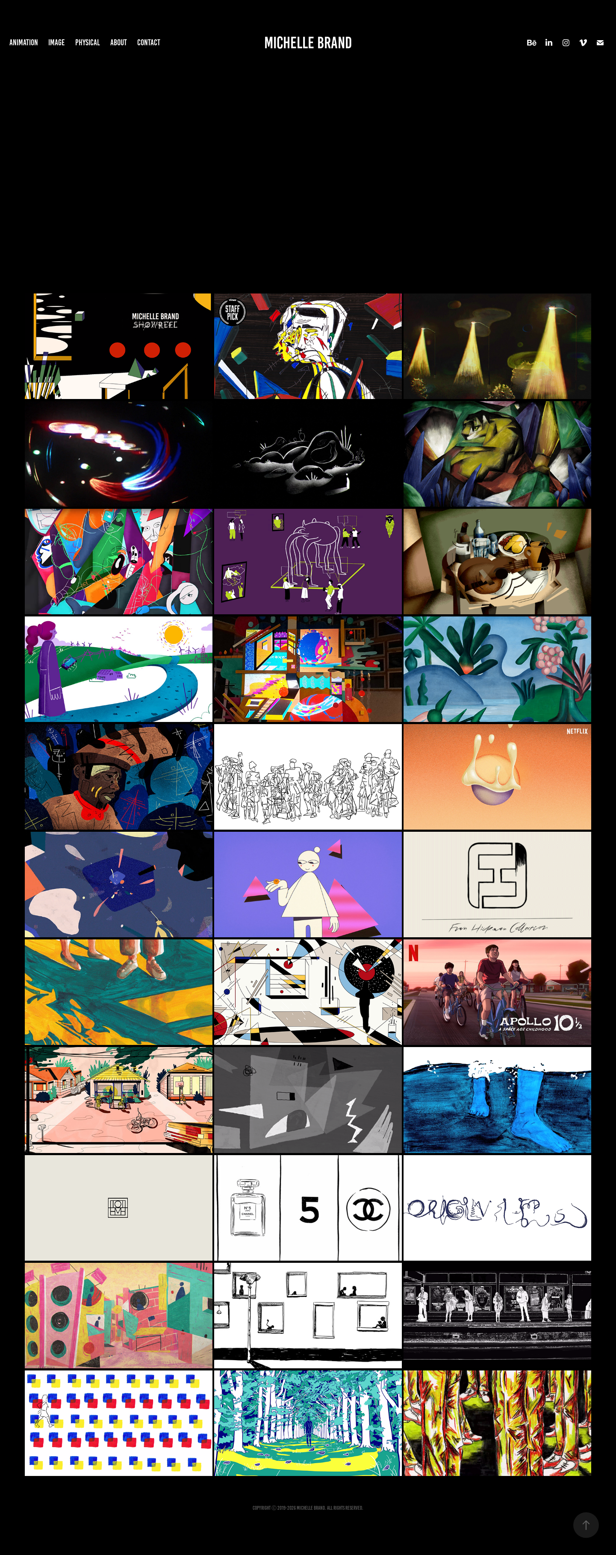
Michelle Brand (308, 43)
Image (56, 42)
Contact (148, 42)
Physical (87, 42)
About (118, 42)
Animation (23, 42)
